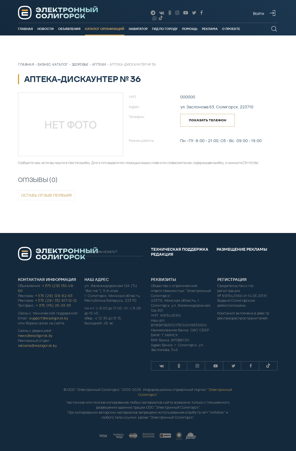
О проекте (231, 29)
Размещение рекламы (242, 249)
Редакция (162, 254)
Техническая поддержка (179, 249)
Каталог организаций (104, 29)
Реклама (210, 29)
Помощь (189, 29)
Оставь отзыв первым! (46, 195)
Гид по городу (164, 29)
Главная (25, 29)
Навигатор (138, 29)
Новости (45, 29)
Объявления (69, 29)
